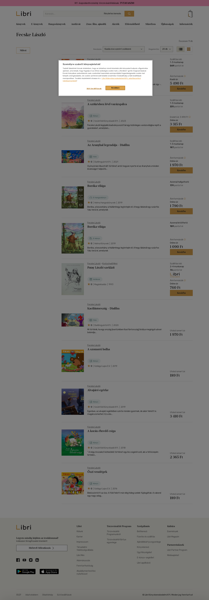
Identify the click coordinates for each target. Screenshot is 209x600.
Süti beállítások (94, 89)
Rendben (115, 88)
